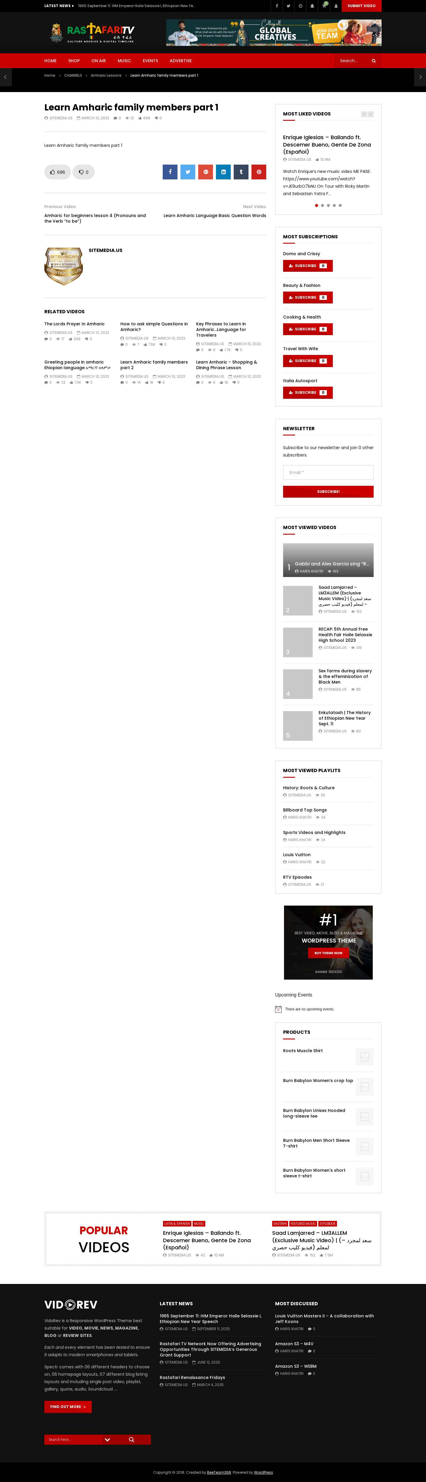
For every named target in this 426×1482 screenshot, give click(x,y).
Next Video (254, 207)
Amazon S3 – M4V (294, 1344)
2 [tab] (322, 205)
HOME (50, 61)
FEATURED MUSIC (303, 1223)
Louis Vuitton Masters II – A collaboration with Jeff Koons (324, 1319)
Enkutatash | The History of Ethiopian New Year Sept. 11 (345, 718)
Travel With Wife (300, 349)
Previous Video (60, 207)
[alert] (328, 1009)
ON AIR (98, 61)
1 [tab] (316, 205)
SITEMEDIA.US (60, 117)
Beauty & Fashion (301, 285)
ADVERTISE (181, 61)
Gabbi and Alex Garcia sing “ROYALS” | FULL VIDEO (353, 563)
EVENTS (150, 61)
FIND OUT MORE (68, 1406)
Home (49, 75)
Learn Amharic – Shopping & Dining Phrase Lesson (226, 365)
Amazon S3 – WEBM (296, 1366)
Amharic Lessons (106, 75)
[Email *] (328, 472)
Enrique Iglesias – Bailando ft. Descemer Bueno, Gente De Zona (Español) (327, 144)
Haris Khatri (311, 571)
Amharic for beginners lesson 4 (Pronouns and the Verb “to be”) (95, 218)
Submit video (362, 5)
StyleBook (327, 1223)
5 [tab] (340, 205)
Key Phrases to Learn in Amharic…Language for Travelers (221, 329)
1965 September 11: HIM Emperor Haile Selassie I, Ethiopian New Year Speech (137, 5)
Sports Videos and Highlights (314, 832)
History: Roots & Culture (309, 788)
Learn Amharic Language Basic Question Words (215, 215)
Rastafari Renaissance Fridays (192, 1377)
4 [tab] (334, 205)
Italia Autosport (300, 381)
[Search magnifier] (131, 1440)
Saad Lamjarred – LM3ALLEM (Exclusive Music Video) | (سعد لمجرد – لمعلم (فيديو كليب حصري (345, 595)
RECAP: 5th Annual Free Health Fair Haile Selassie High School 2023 (345, 634)
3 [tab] (328, 205)
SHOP (74, 61)
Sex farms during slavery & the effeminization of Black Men (345, 676)
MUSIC (124, 61)
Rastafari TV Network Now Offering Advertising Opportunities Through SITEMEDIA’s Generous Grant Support (210, 1349)
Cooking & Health (302, 317)
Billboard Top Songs (305, 810)
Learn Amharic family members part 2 (154, 365)
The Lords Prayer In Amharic (74, 324)
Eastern (280, 1223)
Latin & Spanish (177, 1223)
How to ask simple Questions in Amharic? (154, 326)
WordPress (263, 1472)
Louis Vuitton (297, 855)
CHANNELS (73, 75)
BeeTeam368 (219, 1472)
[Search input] (75, 1440)
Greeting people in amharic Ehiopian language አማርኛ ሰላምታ (77, 365)
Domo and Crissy (301, 254)
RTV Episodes (297, 877)
